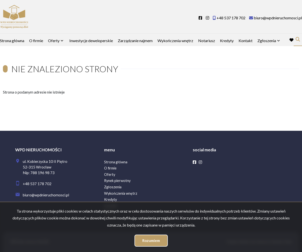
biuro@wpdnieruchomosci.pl (46, 195)
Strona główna (12, 40)
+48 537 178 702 (37, 183)
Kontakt (246, 40)
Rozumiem (151, 240)
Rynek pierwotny (117, 181)
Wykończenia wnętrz (175, 40)
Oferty (54, 40)
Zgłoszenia (266, 40)
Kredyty (227, 40)
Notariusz (206, 40)
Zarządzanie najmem (135, 40)
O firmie (36, 40)
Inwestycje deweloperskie (91, 40)
